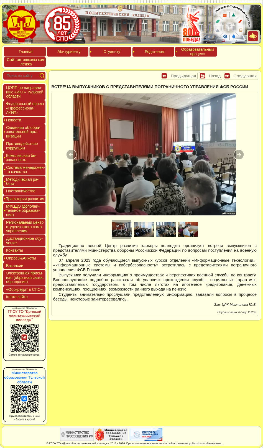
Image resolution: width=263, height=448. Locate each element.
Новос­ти (13, 120)
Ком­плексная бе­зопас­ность (21, 157)
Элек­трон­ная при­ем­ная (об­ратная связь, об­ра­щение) (25, 277)
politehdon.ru (197, 443)
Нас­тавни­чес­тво (20, 191)
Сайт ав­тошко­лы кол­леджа (26, 61)
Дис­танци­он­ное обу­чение (24, 240)
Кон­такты (14, 250)
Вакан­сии (14, 265)
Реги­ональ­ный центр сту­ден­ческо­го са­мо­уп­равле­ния (25, 226)
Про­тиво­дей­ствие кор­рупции (22, 145)
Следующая (245, 75)
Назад (215, 75)
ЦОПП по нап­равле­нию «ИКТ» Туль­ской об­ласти (24, 91)
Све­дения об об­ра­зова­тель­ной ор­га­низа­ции (23, 131)
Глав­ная (26, 51)
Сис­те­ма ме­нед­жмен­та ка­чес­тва (25, 169)
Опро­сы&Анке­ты (21, 258)
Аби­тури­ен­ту (68, 51)
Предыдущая (183, 75)
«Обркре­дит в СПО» (24, 289)
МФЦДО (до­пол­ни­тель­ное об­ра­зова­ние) (23, 210)
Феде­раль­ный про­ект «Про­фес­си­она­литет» (25, 107)
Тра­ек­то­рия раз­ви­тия (25, 199)
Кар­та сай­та (17, 297)
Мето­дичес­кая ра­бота (22, 181)
